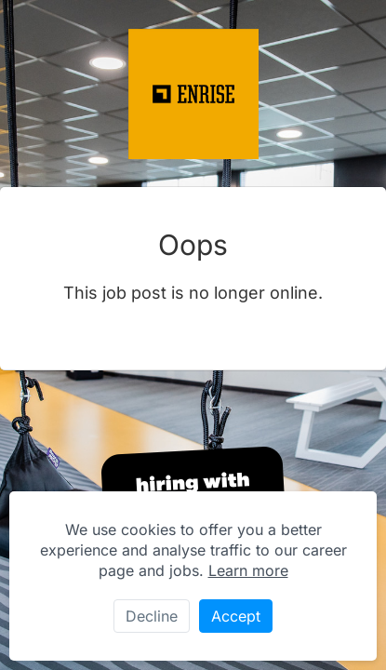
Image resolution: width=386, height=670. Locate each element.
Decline (152, 616)
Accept (235, 616)
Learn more (248, 570)
